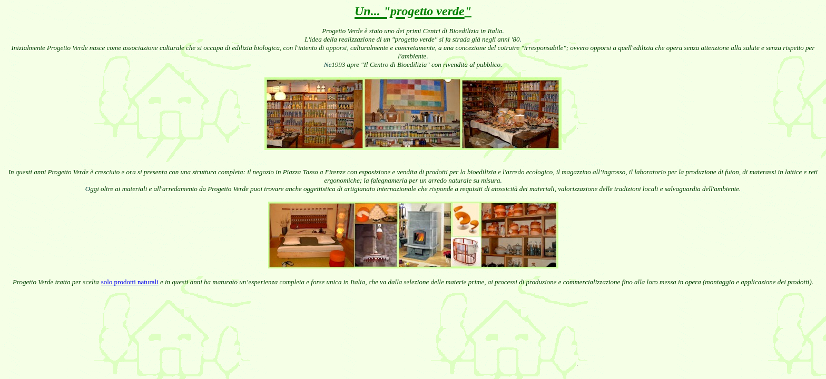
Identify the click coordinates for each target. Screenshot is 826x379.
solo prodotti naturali (130, 282)
